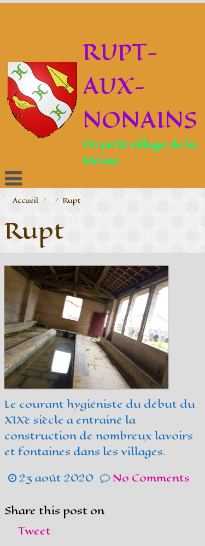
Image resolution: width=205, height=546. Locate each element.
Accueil (25, 200)
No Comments (151, 478)
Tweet (34, 531)
